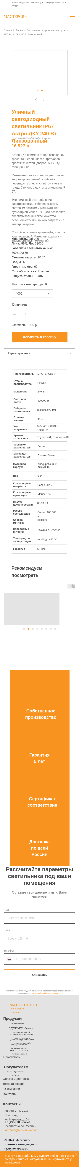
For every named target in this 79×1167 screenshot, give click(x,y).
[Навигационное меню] (72, 16)
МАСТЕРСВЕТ (24, 1005)
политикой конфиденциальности (46, 993)
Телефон (9, 950)
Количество (20, 305)
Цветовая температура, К (29, 284)
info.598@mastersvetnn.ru (21, 1130)
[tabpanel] (39, 462)
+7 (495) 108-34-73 (17, 1122)
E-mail (7, 930)
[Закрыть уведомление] (76, 1154)
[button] (24, 629)
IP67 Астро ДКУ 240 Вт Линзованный (23, 34)
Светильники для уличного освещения (47, 30)
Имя (6, 909)
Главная (8, 30)
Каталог (19, 30)
